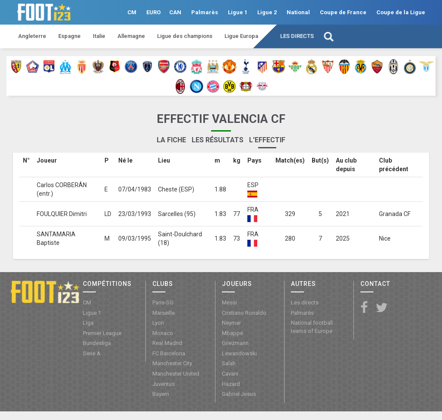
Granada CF (394, 213)
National (298, 12)
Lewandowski (239, 353)
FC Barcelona (168, 353)
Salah (229, 363)
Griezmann (235, 343)
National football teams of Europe (312, 327)
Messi (229, 302)
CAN (175, 12)
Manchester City (172, 363)
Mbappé (232, 333)
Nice (385, 238)
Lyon (158, 323)
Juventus (163, 384)
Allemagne (131, 36)
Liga (88, 323)
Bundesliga (97, 343)
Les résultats (217, 140)
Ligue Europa (241, 36)
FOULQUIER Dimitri (62, 213)
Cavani (230, 373)
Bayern (160, 394)
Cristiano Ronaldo (244, 313)
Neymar (231, 323)
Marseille (163, 313)
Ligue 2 (267, 12)
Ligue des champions (184, 36)
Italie (99, 36)
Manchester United (175, 373)
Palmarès (204, 12)
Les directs (297, 36)
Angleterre (32, 36)
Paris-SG (163, 302)
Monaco (162, 333)
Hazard (231, 384)
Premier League (102, 333)
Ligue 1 (237, 12)
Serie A (92, 353)
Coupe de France (343, 12)
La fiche (171, 140)
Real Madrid (167, 343)
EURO (153, 12)
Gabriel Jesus (239, 394)
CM (131, 12)
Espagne (69, 36)
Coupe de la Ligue (400, 12)
